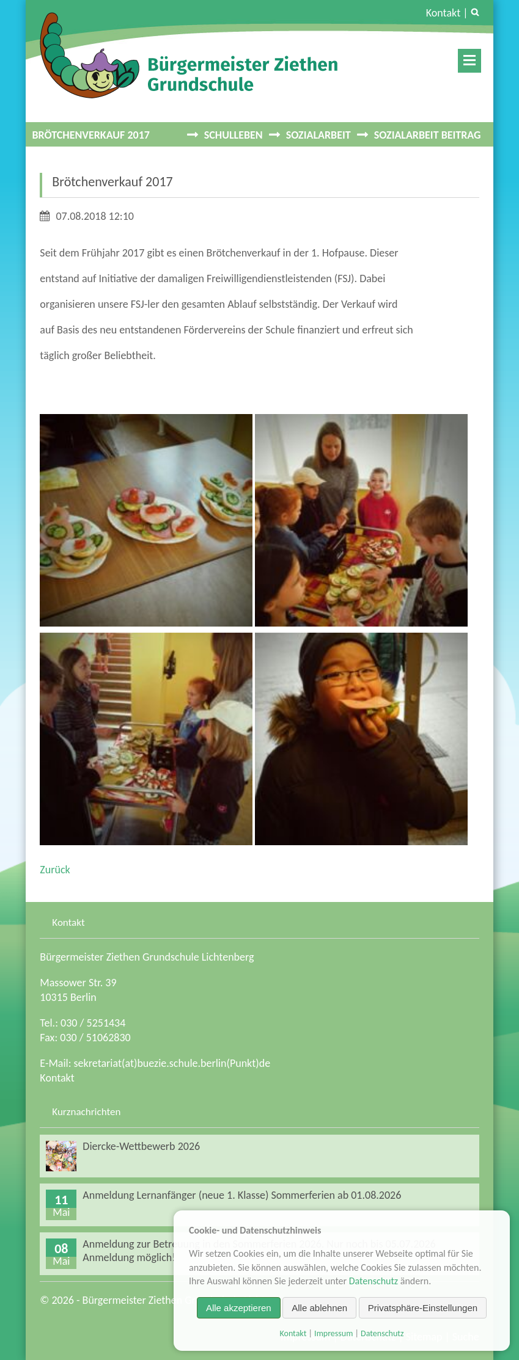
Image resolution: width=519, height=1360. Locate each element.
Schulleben (233, 135)
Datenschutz (373, 1281)
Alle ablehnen (319, 1308)
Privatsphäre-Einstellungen (422, 1308)
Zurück (55, 869)
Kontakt (443, 13)
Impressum (333, 1333)
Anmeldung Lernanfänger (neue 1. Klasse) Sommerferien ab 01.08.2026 (242, 1195)
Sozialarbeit (318, 135)
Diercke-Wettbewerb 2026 (141, 1146)
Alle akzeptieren (238, 1308)
